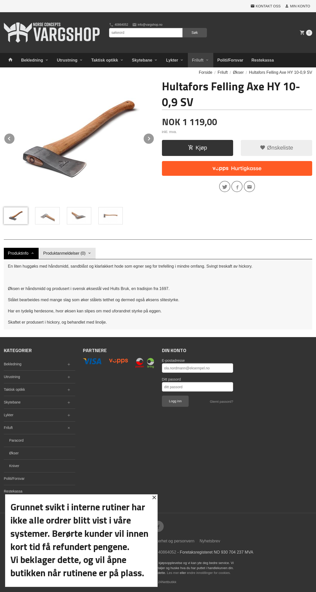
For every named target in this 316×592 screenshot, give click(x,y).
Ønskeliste (276, 148)
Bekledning (32, 60)
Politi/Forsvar (230, 60)
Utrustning (67, 60)
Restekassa (262, 60)
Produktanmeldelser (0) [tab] (64, 253)
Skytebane (142, 60)
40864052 (118, 24)
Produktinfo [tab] (18, 253)
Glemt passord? (221, 401)
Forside (205, 72)
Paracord (16, 440)
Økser (14, 453)
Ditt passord (171, 379)
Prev (14, 138)
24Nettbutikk (167, 582)
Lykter (172, 60)
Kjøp (197, 148)
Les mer (173, 573)
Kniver (14, 466)
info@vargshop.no (147, 24)
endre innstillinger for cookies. (209, 573)
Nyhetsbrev (210, 541)
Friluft (197, 60)
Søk (194, 33)
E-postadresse (173, 360)
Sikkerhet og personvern (172, 541)
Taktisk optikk (104, 60)
